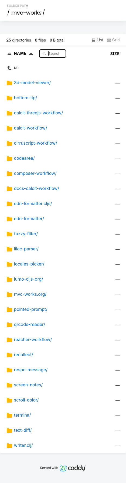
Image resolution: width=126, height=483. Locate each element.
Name (24, 53)
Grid (113, 40)
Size (115, 53)
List (97, 40)
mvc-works (26, 12)
